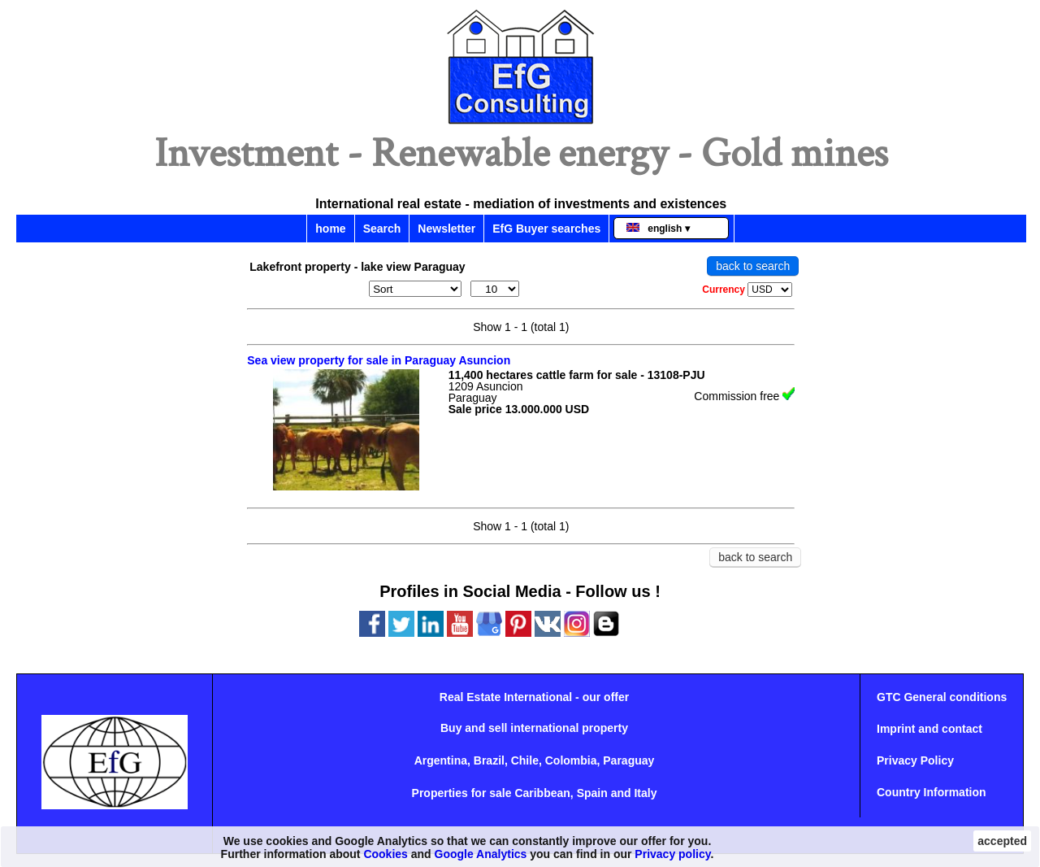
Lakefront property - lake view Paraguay (357, 266)
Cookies (385, 853)
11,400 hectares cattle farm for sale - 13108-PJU (576, 374)
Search (382, 228)
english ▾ (657, 228)
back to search (753, 265)
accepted (1002, 840)
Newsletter (446, 228)
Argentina (440, 760)
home (330, 228)
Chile (525, 760)
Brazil (489, 760)
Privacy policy (672, 853)
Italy (645, 792)
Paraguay (628, 760)
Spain (592, 792)
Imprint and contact (929, 728)
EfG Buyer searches (546, 228)
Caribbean (542, 792)
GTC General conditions (942, 697)
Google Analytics (481, 853)
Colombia (571, 760)
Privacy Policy (915, 760)
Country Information (931, 792)
